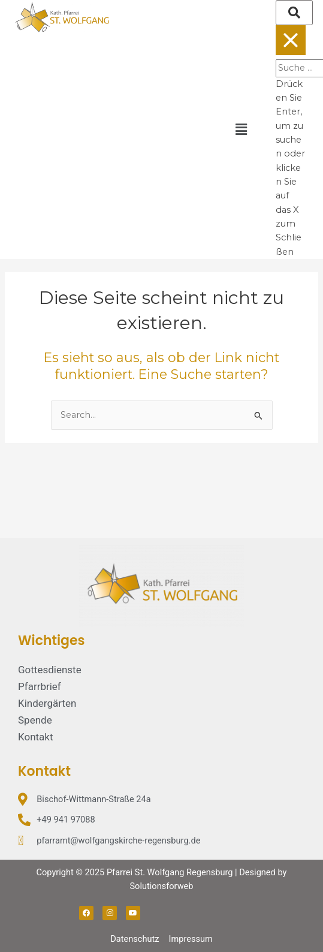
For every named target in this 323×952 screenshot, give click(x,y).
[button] (241, 129)
